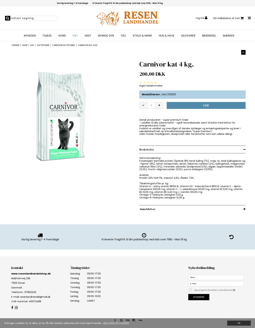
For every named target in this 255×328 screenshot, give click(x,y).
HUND (62, 35)
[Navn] (216, 277)
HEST (88, 35)
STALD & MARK (142, 35)
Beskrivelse (146, 149)
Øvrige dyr (106, 35)
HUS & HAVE (166, 35)
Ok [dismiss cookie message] (238, 323)
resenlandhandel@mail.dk (35, 297)
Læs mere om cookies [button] (116, 323)
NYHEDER (30, 35)
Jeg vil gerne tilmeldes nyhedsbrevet (219, 289)
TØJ (123, 35)
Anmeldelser (147, 209)
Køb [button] (206, 105)
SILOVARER (188, 35)
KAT (75, 35)
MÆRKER (228, 35)
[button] (243, 52)
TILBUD (47, 35)
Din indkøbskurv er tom (228, 18)
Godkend (198, 297)
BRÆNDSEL (209, 35)
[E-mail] (216, 283)
